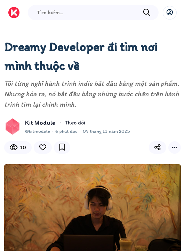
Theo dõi (75, 122)
